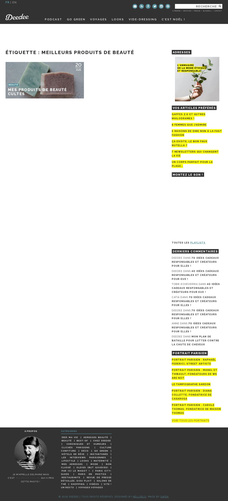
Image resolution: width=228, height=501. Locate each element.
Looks (118, 19)
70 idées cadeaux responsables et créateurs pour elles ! (195, 262)
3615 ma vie (70, 437)
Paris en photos (92, 474)
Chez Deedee (102, 440)
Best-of (82, 440)
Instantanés (99, 454)
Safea (164, 496)
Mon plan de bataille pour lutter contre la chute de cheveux (195, 340)
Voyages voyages (90, 487)
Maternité (101, 460)
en (14, 2)
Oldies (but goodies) (92, 467)
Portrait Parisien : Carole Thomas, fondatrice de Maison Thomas (196, 409)
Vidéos (94, 484)
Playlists (198, 242)
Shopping (78, 484)
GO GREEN (76, 19)
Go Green (101, 450)
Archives (187, 11)
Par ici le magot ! (76, 470)
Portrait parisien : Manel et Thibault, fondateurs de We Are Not (194, 374)
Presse (197, 11)
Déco (85, 450)
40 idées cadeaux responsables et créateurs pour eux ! (195, 275)
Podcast (53, 19)
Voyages (98, 19)
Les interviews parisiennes (84, 457)
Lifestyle (68, 460)
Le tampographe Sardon (191, 384)
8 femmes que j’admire (189, 124)
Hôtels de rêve (73, 454)
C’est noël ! (173, 19)
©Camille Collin (27, 478)
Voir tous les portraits (190, 420)
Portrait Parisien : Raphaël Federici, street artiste (194, 361)
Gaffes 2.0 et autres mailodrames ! (188, 116)
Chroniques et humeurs (86, 444)
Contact (218, 11)
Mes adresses (72, 464)
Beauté (67, 440)
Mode (94, 464)
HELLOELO (139, 496)
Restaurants (71, 477)
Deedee (22, 17)
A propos (176, 11)
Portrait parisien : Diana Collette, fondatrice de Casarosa (192, 394)
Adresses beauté (95, 437)
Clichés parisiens (76, 447)
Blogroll (207, 11)
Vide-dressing (143, 19)
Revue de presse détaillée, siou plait (86, 479)
